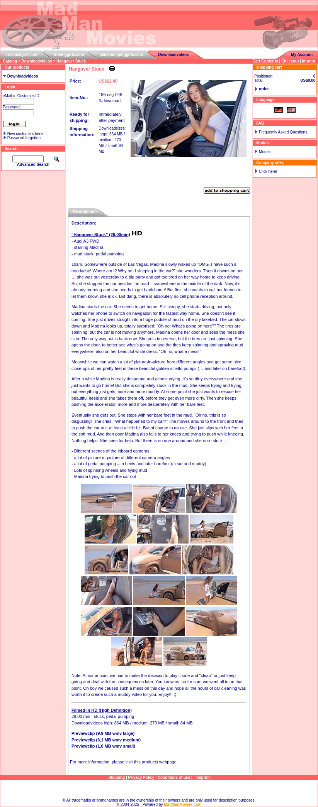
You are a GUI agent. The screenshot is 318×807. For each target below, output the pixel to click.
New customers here (25, 134)
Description (83, 212)
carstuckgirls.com (22, 54)
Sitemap (159, 789)
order (264, 89)
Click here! (268, 171)
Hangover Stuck (71, 61)
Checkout (290, 61)
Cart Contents (265, 61)
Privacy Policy (141, 777)
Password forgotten (24, 138)
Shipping (116, 777)
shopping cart (269, 67)
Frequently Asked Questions (283, 132)
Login (10, 87)
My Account (302, 54)
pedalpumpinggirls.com (121, 54)
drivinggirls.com (69, 54)
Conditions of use (174, 777)
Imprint (308, 61)
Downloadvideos (173, 54)
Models (265, 152)
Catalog (10, 61)
